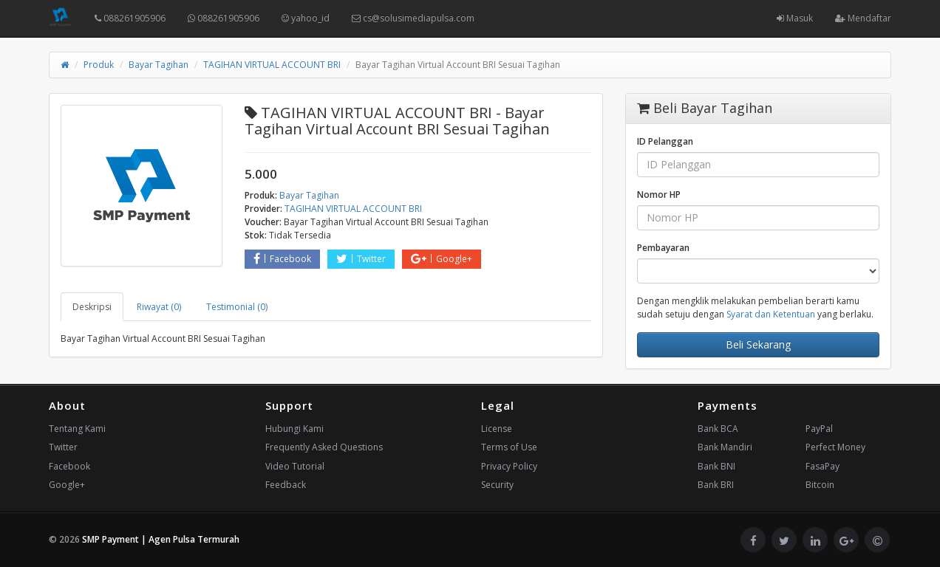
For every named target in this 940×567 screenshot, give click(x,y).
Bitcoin (820, 484)
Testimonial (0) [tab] (237, 306)
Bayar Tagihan (158, 64)
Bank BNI (716, 466)
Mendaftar (863, 18)
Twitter (361, 258)
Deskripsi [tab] (92, 306)
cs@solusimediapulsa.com (413, 18)
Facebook (282, 258)
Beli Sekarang (758, 344)
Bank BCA (718, 428)
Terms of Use (509, 447)
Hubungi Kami (294, 428)
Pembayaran (663, 247)
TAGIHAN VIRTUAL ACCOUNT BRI (272, 64)
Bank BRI (716, 484)
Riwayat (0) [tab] (159, 306)
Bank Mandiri (725, 447)
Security (497, 484)
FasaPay (822, 466)
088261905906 (130, 18)
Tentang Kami (77, 428)
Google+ (441, 258)
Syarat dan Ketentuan (770, 314)
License (496, 428)
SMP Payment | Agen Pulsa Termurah (160, 539)
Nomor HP (659, 194)
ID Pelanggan (665, 141)
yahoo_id (306, 18)
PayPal (819, 428)
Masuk (795, 18)
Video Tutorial (294, 466)
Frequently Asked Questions (324, 447)
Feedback (285, 484)
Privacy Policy (509, 466)
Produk (99, 64)
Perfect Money (835, 447)
